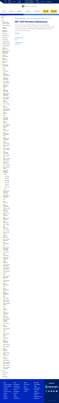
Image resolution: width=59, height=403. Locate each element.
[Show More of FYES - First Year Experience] (2, 239)
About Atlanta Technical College (6, 23)
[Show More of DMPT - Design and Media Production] (2, 190)
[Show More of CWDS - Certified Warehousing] (2, 158)
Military (5, 396)
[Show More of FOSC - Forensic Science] (2, 232)
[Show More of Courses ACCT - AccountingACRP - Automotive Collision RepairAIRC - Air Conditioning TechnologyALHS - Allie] (1, 68)
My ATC (5, 1)
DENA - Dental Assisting (6, 162)
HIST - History (6, 252)
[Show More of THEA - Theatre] (2, 365)
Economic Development (5, 56)
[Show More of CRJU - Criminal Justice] (2, 145)
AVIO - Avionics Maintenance (6, 98)
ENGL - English (6, 224)
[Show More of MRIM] (2, 296)
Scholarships (5, 39)
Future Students (7, 386)
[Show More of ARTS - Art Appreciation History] (2, 84)
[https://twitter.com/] (49, 391)
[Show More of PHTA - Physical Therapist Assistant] (2, 319)
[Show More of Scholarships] (1, 39)
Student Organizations (5, 48)
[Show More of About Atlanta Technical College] (1, 22)
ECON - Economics (5, 202)
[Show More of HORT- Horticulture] (2, 254)
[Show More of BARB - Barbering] (2, 100)
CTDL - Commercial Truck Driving (6, 152)
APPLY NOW (45, 11)
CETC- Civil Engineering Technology (5, 118)
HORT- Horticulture (5, 255)
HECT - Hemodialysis (6, 243)
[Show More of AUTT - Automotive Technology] (2, 89)
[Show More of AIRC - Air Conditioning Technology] (2, 77)
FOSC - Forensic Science (6, 232)
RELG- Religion (6, 346)
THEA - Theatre (6, 365)
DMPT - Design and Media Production (6, 192)
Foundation (48, 1)
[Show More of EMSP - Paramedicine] (2, 221)
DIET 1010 (7, 178)
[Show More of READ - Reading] (2, 344)
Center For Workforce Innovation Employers (29, 1)
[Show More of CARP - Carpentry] (2, 112)
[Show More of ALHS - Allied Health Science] (2, 81)
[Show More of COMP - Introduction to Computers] (2, 137)
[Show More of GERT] (2, 245)
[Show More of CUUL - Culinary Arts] (2, 155)
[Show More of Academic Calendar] (1, 27)
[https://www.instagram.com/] (46, 391)
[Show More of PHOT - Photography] (2, 316)
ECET (4, 199)
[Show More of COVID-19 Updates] (1, 25)
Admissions (19, 11)
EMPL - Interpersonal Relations (6, 218)
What (15, 382)
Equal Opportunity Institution (37, 388)
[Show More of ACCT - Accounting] (2, 70)
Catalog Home (5, 372)
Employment (17, 388)
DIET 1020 (7, 180)
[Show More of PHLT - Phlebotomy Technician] (2, 311)
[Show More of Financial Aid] (1, 37)
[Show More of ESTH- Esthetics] (2, 230)
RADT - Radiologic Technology (5, 341)
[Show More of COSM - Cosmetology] (2, 142)
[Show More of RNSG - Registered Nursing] (2, 348)
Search (2, 17)
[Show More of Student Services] (1, 45)
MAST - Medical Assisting (6, 281)
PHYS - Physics (6, 323)
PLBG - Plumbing (5, 326)
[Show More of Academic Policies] (1, 41)
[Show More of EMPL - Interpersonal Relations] (2, 217)
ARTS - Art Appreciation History (6, 86)
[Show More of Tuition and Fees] (1, 35)
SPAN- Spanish (6, 360)
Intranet (16, 393)
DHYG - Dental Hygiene (6, 168)
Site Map (4, 374)
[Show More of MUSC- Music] (2, 298)
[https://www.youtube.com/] (57, 391)
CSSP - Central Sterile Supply (6, 149)
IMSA (4, 274)
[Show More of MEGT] (2, 286)
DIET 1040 (7, 184)
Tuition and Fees (5, 35)
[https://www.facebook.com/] (51, 391)
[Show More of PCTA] (2, 306)
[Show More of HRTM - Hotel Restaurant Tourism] (2, 257)
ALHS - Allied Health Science (6, 82)
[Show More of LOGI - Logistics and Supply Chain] (2, 276)
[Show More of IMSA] (2, 274)
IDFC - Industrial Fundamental (6, 268)
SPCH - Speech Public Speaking (6, 363)
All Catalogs (4, 376)
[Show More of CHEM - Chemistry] (2, 121)
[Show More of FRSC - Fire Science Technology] (2, 235)
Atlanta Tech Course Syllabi (5, 65)
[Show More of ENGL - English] (2, 224)
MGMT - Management (6, 289)
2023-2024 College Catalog (20, 18)
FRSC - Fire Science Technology (5, 236)
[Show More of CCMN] (2, 115)
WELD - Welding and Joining (6, 368)
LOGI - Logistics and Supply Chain (6, 277)
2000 (5, 188)
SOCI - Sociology (5, 357)
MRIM (4, 296)
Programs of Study (5, 62)
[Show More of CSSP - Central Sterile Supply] (2, 148)
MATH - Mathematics (6, 284)
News (15, 395)
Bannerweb (16, 384)
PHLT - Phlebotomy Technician (5, 313)
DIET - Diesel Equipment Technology (5, 171)
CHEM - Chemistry (5, 122)
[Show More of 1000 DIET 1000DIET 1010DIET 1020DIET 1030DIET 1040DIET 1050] (3, 174)
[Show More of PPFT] (2, 331)
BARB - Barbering (5, 101)
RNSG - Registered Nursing (5, 349)
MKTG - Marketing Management (6, 293)
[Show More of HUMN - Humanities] (2, 261)
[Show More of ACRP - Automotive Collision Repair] (2, 73)
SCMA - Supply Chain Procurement (6, 354)
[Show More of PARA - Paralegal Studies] (2, 303)
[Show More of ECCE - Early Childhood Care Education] (2, 195)
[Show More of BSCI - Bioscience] (2, 106)
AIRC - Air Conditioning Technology (6, 78)
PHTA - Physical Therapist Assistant (6, 320)
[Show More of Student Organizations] (1, 47)
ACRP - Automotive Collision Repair (6, 74)
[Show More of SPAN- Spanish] (2, 360)
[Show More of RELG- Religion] (2, 346)
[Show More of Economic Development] (1, 55)
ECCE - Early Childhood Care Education (6, 196)
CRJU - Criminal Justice (6, 146)
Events (15, 389)
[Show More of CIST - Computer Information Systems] (2, 124)
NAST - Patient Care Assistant (6, 301)
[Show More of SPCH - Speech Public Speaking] (2, 362)
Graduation (4, 33)
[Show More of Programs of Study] (1, 61)
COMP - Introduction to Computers (6, 139)
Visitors (5, 393)
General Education (6, 43)
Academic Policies (6, 41)
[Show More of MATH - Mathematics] (2, 283)
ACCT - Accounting (5, 70)
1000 (5, 174)
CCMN (4, 115)
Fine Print (36, 382)
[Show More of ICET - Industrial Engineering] (2, 264)
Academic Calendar (4, 28)
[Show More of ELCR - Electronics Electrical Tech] (2, 204)
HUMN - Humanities (5, 262)
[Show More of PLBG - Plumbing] (2, 325)
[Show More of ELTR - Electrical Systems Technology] (2, 208)
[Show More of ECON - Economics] (2, 201)
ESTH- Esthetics (6, 230)
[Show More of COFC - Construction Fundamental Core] (2, 132)
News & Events (9, 1)
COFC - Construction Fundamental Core (6, 134)
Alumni (5, 395)
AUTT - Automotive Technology (5, 90)
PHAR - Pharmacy (5, 309)
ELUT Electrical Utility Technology (6, 214)
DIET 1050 (7, 186)
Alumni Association (4, 59)
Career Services (19, 1)
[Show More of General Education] (1, 43)
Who (5, 382)
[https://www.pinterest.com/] (54, 391)
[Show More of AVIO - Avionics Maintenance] (2, 97)
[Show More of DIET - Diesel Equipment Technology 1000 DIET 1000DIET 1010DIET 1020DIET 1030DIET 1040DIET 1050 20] (2, 170)
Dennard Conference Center (26, 389)
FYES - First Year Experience (6, 240)
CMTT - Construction (6, 130)
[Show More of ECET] (2, 199)
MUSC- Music (5, 298)
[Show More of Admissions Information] (1, 30)
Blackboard (16, 386)
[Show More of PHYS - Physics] (2, 323)
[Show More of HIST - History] (2, 252)
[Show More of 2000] (3, 188)
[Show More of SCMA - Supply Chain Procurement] (2, 352)
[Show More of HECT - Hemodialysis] (2, 242)
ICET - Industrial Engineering (6, 265)
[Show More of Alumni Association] (1, 58)
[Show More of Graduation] (1, 33)
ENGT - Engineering (5, 227)
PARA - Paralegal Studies (6, 304)
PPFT (4, 331)
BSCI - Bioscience (5, 106)
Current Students (8, 384)
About (4, 11)
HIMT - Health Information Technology (6, 249)
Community (26, 384)
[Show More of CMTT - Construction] (2, 129)
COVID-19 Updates (6, 25)
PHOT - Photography (6, 316)
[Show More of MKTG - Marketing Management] (2, 292)
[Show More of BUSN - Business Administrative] (2, 109)
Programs (11, 11)
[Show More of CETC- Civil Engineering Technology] (2, 117)
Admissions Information (4, 31)
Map (25, 386)
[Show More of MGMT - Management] (2, 288)
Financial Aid (37, 11)
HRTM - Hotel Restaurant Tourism (6, 258)
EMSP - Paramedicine (6, 222)
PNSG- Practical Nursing (6, 334)
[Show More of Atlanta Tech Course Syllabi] (1, 64)
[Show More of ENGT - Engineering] (2, 226)
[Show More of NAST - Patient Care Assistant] (2, 300)
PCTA (4, 306)
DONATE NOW (53, 11)
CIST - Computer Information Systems (6, 126)
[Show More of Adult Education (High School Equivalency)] (1, 51)
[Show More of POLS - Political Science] (2, 328)
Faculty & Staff (7, 391)
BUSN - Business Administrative (6, 110)
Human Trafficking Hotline (36, 393)
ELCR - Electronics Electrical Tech (6, 205)
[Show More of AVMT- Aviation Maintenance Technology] (2, 93)
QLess (14, 1)
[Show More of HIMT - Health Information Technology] (2, 247)
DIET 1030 (7, 182)
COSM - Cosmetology (6, 142)
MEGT (4, 286)
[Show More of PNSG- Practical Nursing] (2, 333)
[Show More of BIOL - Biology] (2, 104)
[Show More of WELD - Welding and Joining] (2, 367)
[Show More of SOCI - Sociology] (2, 357)
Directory (43, 1)
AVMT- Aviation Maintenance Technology (6, 94)
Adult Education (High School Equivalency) (5, 52)
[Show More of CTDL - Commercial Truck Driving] (2, 151)
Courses (4, 68)
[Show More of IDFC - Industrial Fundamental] (2, 267)
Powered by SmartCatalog (51, 400)
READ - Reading (6, 344)
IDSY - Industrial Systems (6, 271)
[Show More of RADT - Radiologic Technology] (2, 340)
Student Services (6, 46)
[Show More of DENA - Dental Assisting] (2, 162)
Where (25, 382)
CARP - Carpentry (5, 113)
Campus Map (37, 1)
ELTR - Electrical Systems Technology (6, 210)
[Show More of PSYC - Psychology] (2, 337)
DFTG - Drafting (6, 165)
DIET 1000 (7, 176)
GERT (4, 245)
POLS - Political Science (6, 329)
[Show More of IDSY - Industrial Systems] (2, 271)
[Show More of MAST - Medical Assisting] (2, 280)
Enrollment (28, 11)
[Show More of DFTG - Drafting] (2, 165)
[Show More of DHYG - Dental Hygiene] (2, 167)
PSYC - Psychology (5, 337)
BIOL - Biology (6, 104)
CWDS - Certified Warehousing (6, 159)
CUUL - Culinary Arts (6, 156)
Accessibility (37, 384)
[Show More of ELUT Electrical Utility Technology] (2, 213)
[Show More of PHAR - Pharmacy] (2, 308)
